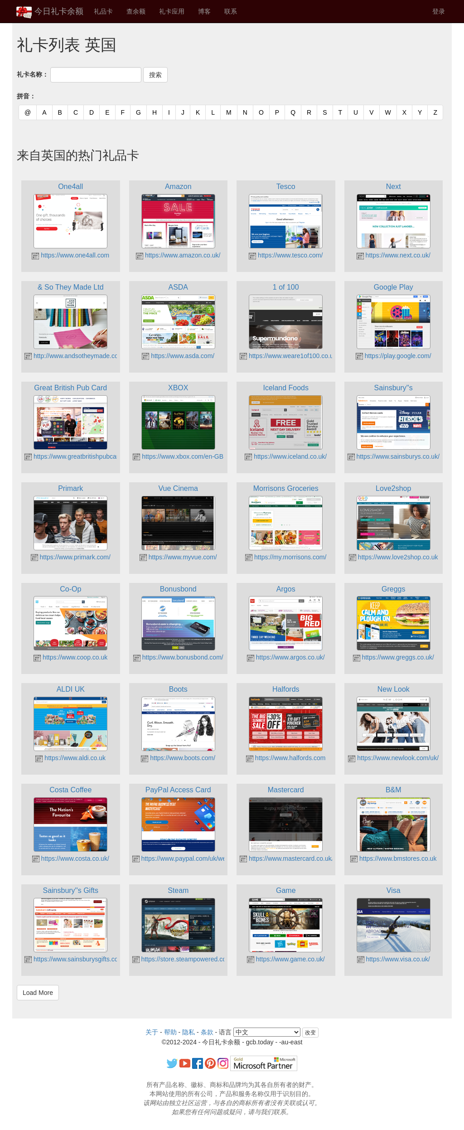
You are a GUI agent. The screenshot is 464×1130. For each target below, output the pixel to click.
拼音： (26, 96)
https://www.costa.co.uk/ (70, 858)
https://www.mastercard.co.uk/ (287, 858)
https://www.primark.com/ (71, 557)
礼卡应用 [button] (171, 11)
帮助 (170, 1032)
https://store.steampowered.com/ (182, 959)
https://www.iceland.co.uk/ (286, 456)
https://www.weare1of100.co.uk (288, 355)
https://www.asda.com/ (178, 355)
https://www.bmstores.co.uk (393, 858)
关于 (151, 1032)
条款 (207, 1032)
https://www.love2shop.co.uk (393, 557)
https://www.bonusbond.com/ (178, 657)
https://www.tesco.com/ (286, 255)
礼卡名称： (32, 74)
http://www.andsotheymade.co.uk (75, 355)
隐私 (188, 1032)
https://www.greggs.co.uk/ (393, 657)
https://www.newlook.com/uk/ (393, 757)
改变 (310, 1032)
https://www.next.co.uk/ (393, 255)
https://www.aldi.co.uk (70, 757)
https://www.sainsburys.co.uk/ (394, 456)
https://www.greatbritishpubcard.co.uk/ (82, 456)
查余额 (135, 11)
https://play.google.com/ (393, 355)
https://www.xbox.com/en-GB (178, 456)
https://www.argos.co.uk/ (286, 657)
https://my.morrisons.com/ (285, 557)
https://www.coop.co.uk (70, 657)
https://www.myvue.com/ (178, 557)
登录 (438, 11)
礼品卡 (103, 11)
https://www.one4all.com (70, 255)
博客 (204, 11)
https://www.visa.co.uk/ (393, 959)
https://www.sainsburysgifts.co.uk (75, 959)
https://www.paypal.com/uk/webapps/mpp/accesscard (211, 858)
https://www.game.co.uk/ (286, 959)
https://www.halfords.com (286, 757)
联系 (230, 11)
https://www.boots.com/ (178, 757)
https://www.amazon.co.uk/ (178, 255)
